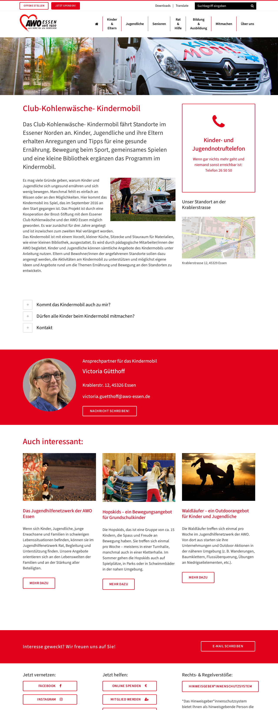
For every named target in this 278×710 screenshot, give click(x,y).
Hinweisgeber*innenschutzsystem (220, 686)
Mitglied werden (130, 699)
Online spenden (129, 686)
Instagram (50, 699)
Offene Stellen (34, 6)
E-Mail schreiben (228, 646)
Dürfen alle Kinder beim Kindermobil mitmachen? (78, 316)
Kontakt (37, 327)
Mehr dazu (39, 583)
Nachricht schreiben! (110, 411)
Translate (182, 5)
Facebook (50, 686)
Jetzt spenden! (65, 6)
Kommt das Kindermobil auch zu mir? (66, 304)
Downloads (162, 5)
